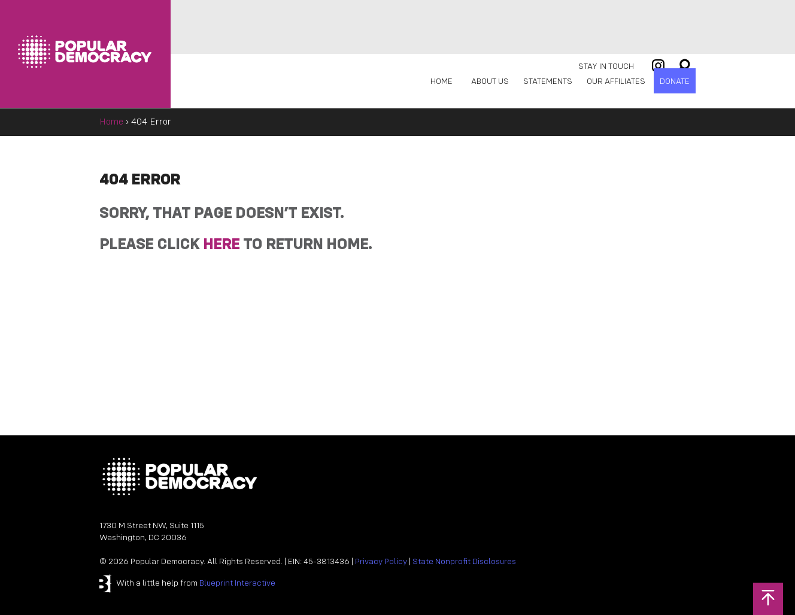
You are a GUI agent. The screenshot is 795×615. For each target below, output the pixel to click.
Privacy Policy (381, 562)
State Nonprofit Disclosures (464, 562)
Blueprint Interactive (237, 583)
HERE (221, 245)
